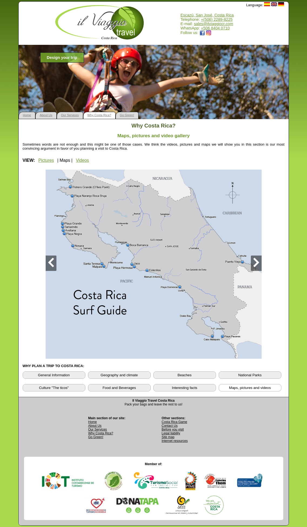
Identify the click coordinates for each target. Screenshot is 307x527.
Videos (82, 160)
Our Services (70, 115)
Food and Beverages (119, 388)
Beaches (185, 375)
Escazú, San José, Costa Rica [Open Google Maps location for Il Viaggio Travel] (207, 15)
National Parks (250, 375)
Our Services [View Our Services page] (97, 429)
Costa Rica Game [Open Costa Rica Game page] (174, 422)
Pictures (46, 160)
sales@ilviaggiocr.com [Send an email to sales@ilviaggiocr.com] (213, 24)
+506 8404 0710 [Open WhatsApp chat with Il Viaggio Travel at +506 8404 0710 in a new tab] (215, 28)
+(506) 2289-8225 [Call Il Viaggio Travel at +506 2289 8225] (216, 19)
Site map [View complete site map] (168, 437)
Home (27, 115)
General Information (54, 375)
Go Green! (127, 115)
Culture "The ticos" (54, 388)
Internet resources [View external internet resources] (175, 441)
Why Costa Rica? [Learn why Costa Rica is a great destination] (100, 433)
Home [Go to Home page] (92, 422)
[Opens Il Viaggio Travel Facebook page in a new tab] (202, 33)
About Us (46, 115)
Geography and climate (119, 375)
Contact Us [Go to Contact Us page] (170, 426)
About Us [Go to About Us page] (95, 426)
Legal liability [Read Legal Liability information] (171, 433)
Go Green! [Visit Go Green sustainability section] (95, 437)
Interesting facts (184, 388)
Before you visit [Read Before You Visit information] (173, 429)
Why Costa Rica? (99, 115)
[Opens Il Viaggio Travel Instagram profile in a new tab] (208, 33)
